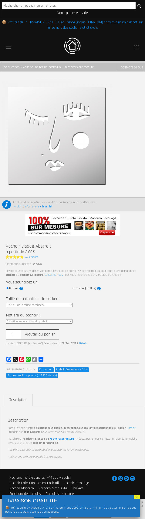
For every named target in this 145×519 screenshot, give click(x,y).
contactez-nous (54, 275)
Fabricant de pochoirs (25, 493)
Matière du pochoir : (23, 315)
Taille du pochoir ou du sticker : (32, 298)
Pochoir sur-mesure (59, 493)
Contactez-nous (132, 67)
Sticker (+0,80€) (88, 288)
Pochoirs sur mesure (61, 439)
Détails (83, 343)
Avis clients (31, 257)
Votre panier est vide (72, 12)
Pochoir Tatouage (76, 483)
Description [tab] (18, 399)
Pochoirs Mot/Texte (52, 488)
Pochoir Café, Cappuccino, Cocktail (34, 483)
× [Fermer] (136, 497)
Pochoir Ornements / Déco (72, 370)
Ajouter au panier (40, 334)
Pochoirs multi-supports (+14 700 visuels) (32, 375)
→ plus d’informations (32, 206)
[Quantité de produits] (13, 334)
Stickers (78, 488)
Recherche (139, 6)
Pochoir (16, 288)
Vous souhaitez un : (22, 282)
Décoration (45, 370)
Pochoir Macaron (21, 488)
